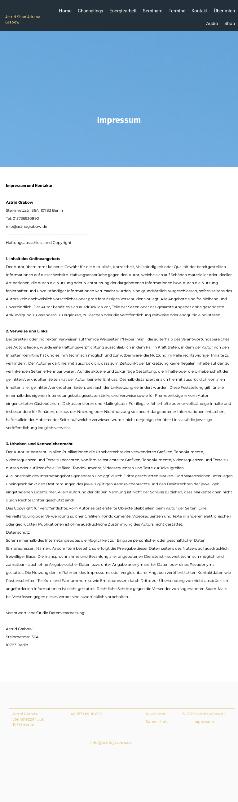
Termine (177, 11)
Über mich (224, 11)
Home (65, 11)
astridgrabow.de (210, 714)
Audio (212, 23)
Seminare (152, 11)
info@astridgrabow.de (111, 742)
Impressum (203, 721)
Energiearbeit (123, 11)
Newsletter (155, 714)
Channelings (90, 11)
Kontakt (200, 11)
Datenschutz (157, 721)
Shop (229, 23)
